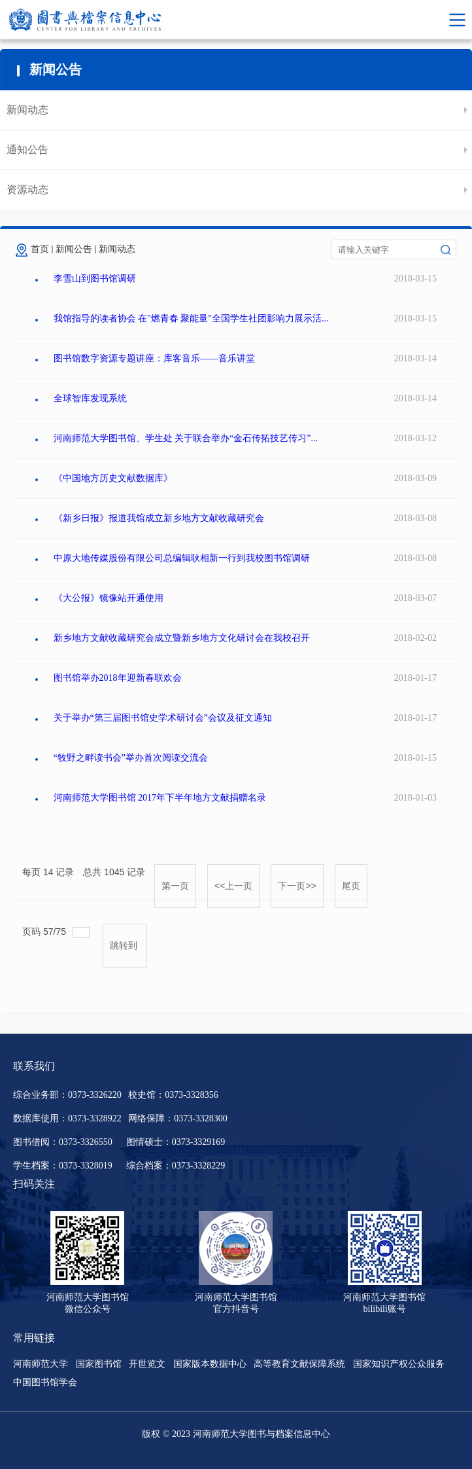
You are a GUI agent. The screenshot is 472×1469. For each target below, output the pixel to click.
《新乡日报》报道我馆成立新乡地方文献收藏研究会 (159, 518)
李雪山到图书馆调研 (95, 278)
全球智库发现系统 (90, 398)
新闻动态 (27, 109)
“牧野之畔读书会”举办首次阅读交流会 (131, 758)
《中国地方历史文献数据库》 (113, 478)
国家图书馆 (99, 1364)
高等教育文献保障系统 (299, 1364)
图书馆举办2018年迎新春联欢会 (118, 678)
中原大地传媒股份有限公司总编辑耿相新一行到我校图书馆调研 (182, 558)
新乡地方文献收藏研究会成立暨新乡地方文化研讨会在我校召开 (182, 638)
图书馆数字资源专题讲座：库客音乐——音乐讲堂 (154, 358)
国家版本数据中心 (209, 1364)
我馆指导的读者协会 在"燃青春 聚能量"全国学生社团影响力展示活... (191, 318)
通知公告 (27, 149)
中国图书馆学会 (45, 1382)
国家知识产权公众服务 (399, 1364)
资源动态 (27, 189)
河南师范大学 (40, 1364)
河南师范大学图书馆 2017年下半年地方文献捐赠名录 (160, 798)
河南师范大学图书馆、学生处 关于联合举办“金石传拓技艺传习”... (186, 438)
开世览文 (147, 1364)
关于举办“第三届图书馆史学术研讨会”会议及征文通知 (163, 718)
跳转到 (125, 945)
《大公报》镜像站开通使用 (108, 598)
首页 (40, 249)
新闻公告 (74, 249)
